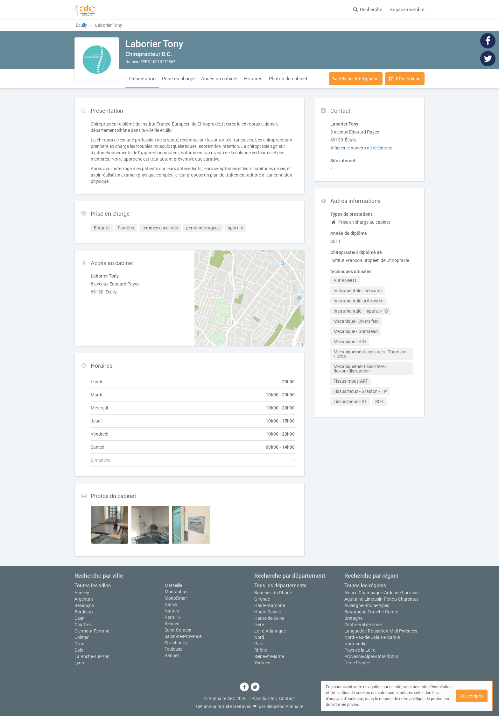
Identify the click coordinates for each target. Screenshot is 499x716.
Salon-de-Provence (183, 636)
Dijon (79, 643)
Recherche (367, 9)
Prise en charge (178, 79)
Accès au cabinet (219, 79)
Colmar (81, 637)
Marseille (173, 585)
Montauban (176, 591)
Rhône (260, 650)
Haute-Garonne (269, 605)
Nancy (171, 604)
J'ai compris (471, 695)
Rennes (172, 623)
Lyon (79, 662)
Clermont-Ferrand (91, 630)
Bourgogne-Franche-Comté (371, 611)
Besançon (84, 605)
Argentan (83, 599)
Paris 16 (173, 617)
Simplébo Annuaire (284, 706)
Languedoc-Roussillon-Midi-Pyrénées (380, 630)
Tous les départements (280, 585)
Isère (259, 624)
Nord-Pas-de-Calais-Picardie (372, 637)
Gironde (262, 599)
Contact (287, 698)
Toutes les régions (365, 585)
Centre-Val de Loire (363, 624)
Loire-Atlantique (270, 630)
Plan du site (262, 698)
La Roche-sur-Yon (91, 656)
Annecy (81, 592)
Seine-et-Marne (269, 656)
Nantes (172, 610)
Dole (78, 650)
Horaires (253, 79)
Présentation (142, 79)
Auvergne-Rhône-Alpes (366, 605)
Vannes (172, 655)
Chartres (83, 624)
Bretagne (353, 618)
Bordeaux (84, 611)
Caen (79, 618)
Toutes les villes (92, 585)
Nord (259, 637)
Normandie (355, 643)
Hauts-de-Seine (269, 618)
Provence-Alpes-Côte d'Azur (371, 656)
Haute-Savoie (267, 611)
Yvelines (262, 662)
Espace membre (407, 9)
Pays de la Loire (359, 650)
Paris (259, 643)
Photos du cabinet (288, 79)
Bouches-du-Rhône (273, 592)
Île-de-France (357, 662)
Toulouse (173, 649)
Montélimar (176, 598)
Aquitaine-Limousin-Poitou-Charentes (381, 599)
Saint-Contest (178, 630)
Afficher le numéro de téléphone (361, 147)
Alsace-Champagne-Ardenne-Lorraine (381, 592)
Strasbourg (176, 642)
